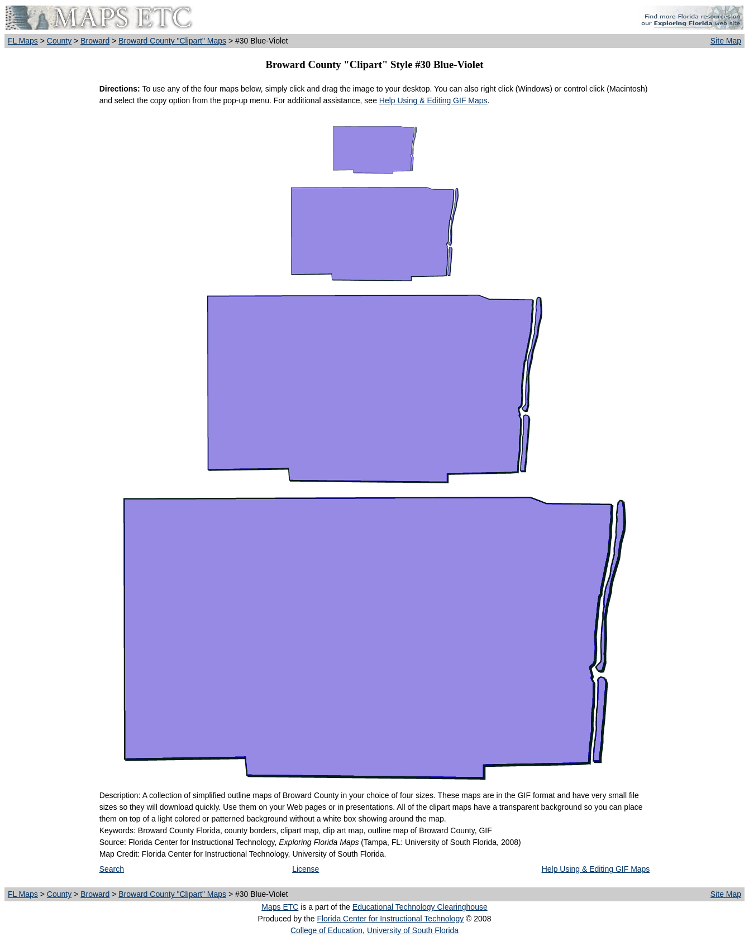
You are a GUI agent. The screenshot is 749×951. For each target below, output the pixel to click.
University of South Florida (413, 930)
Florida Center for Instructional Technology (390, 918)
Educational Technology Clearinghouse (420, 906)
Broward (94, 40)
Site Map (725, 40)
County (59, 40)
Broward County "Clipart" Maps (172, 40)
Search (111, 868)
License (305, 868)
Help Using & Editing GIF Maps (433, 100)
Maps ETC (279, 906)
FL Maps (23, 40)
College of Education (326, 930)
